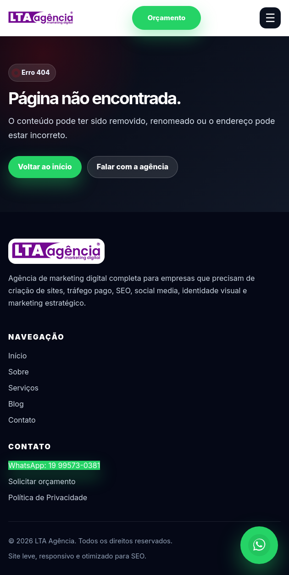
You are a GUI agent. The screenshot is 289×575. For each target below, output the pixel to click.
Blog (16, 403)
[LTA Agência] (40, 17)
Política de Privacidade (47, 497)
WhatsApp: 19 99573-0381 (54, 465)
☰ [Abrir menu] (270, 17)
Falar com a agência (132, 166)
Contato (22, 419)
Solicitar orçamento (42, 481)
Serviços (23, 387)
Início (17, 355)
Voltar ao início (45, 166)
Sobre (18, 371)
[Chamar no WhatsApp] (259, 545)
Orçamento (167, 17)
